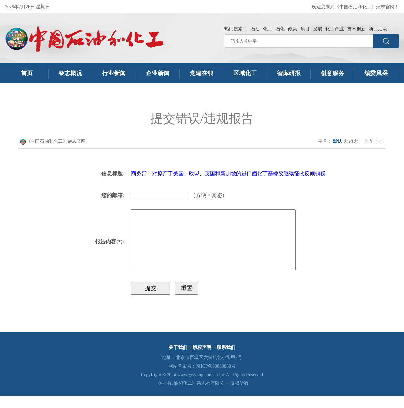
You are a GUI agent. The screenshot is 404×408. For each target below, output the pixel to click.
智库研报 (289, 73)
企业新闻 (157, 73)
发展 (317, 28)
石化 (280, 28)
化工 (267, 28)
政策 (292, 28)
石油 (255, 28)
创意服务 (332, 73)
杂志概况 (70, 73)
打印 (369, 141)
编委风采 (376, 73)
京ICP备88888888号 (216, 378)
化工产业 (334, 28)
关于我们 (178, 359)
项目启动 (378, 28)
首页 (26, 73)
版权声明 (202, 359)
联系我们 (226, 359)
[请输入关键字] (298, 41)
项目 (305, 28)
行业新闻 (114, 73)
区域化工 (245, 73)
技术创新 (356, 28)
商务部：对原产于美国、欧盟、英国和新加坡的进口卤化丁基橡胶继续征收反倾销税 (226, 173)
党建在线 (201, 73)
